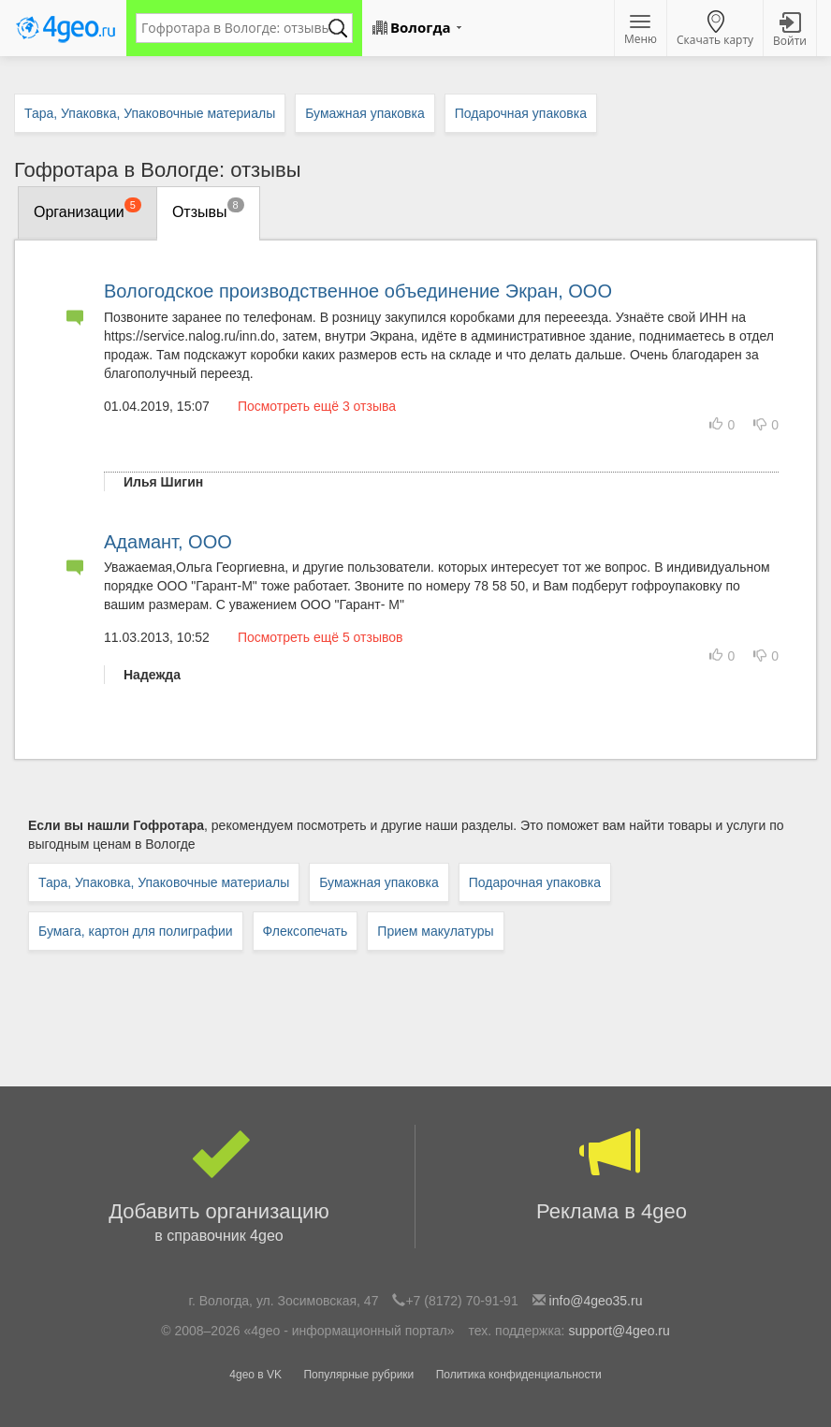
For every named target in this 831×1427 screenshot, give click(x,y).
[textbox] (234, 28)
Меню (640, 31)
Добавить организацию (219, 1186)
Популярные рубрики (358, 1374)
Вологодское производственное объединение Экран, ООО (358, 291)
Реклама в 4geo (612, 1174)
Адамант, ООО (168, 541)
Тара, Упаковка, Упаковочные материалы (163, 882)
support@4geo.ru (618, 1330)
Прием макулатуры (435, 931)
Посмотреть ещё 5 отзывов (320, 637)
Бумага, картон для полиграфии (135, 931)
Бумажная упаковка (379, 882)
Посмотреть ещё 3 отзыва (317, 406)
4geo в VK (255, 1374)
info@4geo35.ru (596, 1300)
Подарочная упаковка (535, 882)
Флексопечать (305, 931)
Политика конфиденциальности (519, 1374)
